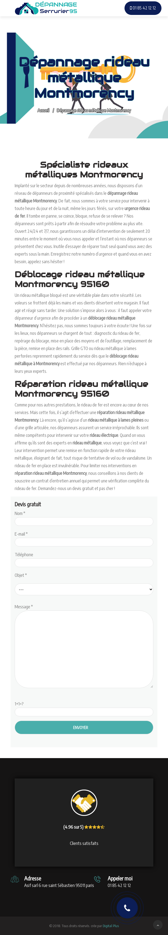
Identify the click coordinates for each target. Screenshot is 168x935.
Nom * (84, 517)
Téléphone (84, 558)
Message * (84, 646)
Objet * (21, 575)
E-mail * (84, 538)
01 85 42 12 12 (143, 8)
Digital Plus (111, 926)
